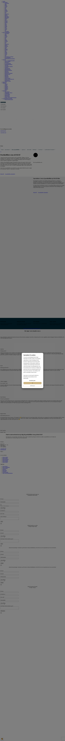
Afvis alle (32, 385)
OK (32, 383)
